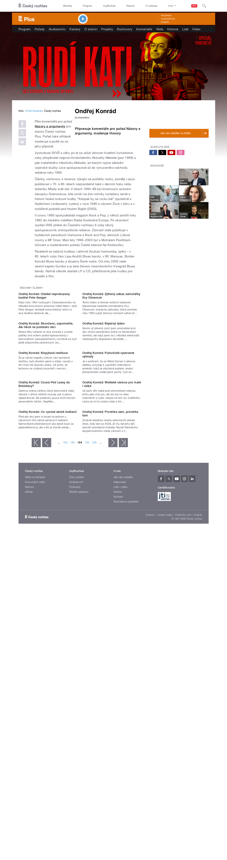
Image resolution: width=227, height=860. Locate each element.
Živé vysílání (76, 677)
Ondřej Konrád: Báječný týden (103, 424)
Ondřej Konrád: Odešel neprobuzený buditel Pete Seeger (44, 363)
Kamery (165, 22)
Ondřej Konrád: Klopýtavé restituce (43, 486)
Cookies (150, 714)
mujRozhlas (109, 6)
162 (65, 642)
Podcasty (75, 686)
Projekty (107, 29)
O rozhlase (151, 6)
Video (196, 29)
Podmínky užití (183, 714)
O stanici (90, 29)
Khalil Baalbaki (34, 160)
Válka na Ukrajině (35, 677)
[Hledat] (204, 6)
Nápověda (120, 681)
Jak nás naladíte (123, 677)
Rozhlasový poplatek (126, 701)
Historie (172, 29)
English (198, 714)
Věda (159, 29)
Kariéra (118, 691)
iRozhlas (67, 6)
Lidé (185, 29)
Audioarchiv (168, 19)
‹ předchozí (46, 642)
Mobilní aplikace (79, 691)
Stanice (130, 6)
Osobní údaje (165, 714)
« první (36, 642)
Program (87, 6)
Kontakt (118, 696)
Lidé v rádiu (121, 686)
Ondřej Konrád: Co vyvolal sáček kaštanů (48, 611)
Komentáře (144, 29)
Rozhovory (124, 29)
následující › (112, 642)
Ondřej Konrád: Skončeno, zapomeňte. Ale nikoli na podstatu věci (46, 425)
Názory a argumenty (88, 170)
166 (94, 642)
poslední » (123, 642)
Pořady (40, 29)
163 (72, 642)
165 (87, 642)
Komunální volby (35, 681)
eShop (29, 691)
